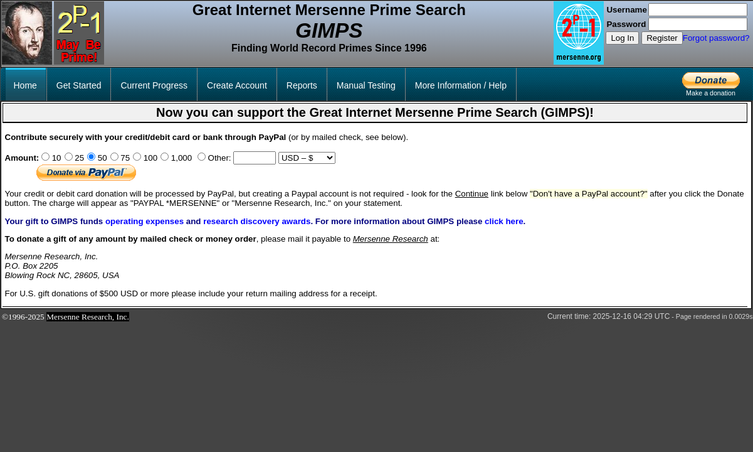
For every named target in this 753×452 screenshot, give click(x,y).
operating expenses (144, 221)
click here (504, 221)
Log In (622, 38)
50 (101, 158)
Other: (218, 158)
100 (149, 158)
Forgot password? (716, 38)
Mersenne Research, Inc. (87, 316)
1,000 (180, 158)
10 (55, 158)
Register (662, 38)
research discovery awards (256, 221)
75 (124, 158)
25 (79, 158)
